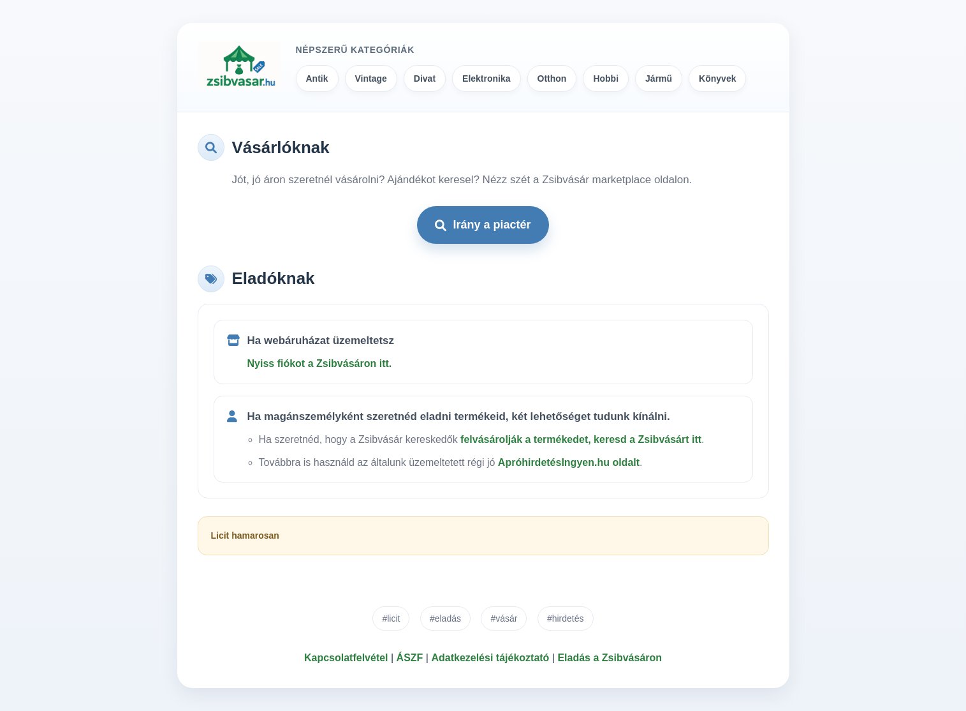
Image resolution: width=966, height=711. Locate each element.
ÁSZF (410, 657)
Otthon (552, 78)
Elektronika (486, 78)
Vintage (371, 78)
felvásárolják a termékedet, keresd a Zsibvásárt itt (580, 439)
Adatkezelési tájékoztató (490, 657)
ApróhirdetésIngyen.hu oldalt (569, 462)
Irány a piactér (483, 224)
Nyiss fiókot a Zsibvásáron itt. (319, 363)
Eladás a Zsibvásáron (609, 657)
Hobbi (605, 78)
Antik (317, 78)
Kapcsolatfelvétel (346, 657)
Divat (424, 78)
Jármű (658, 78)
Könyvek (717, 78)
